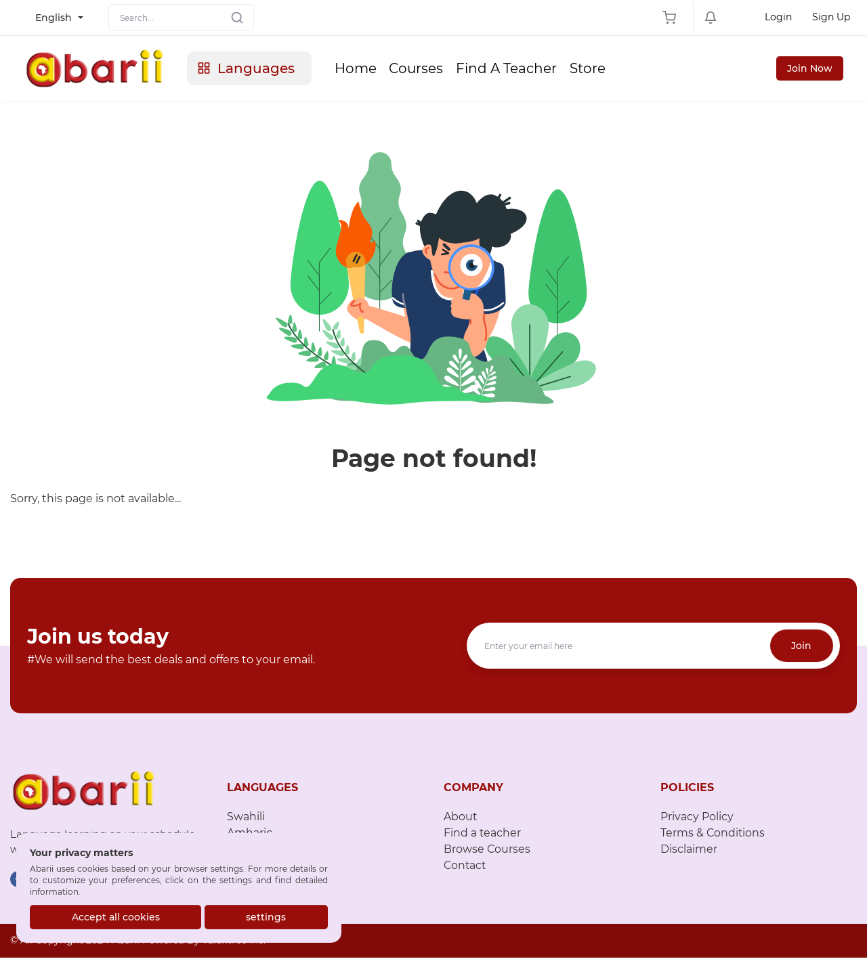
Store (597, 69)
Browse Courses (487, 851)
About (461, 818)
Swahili (246, 818)
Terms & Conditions (713, 834)
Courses (424, 69)
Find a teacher (483, 834)
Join (801, 648)
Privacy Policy (697, 818)
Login (778, 17)
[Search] (181, 17)
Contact (466, 867)
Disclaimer (688, 851)
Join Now (809, 69)
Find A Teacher (515, 69)
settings (267, 917)
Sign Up (831, 17)
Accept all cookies (116, 917)
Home (362, 69)
